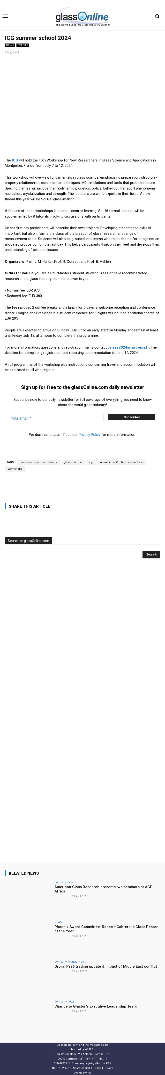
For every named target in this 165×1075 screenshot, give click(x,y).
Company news (64, 882)
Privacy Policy (89, 434)
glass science (73, 462)
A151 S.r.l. (91, 1049)
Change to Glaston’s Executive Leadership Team (95, 1006)
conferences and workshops (38, 462)
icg (91, 462)
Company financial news (70, 961)
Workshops (15, 468)
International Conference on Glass (121, 462)
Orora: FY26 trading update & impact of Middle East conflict (105, 966)
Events (22, 45)
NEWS (10, 45)
